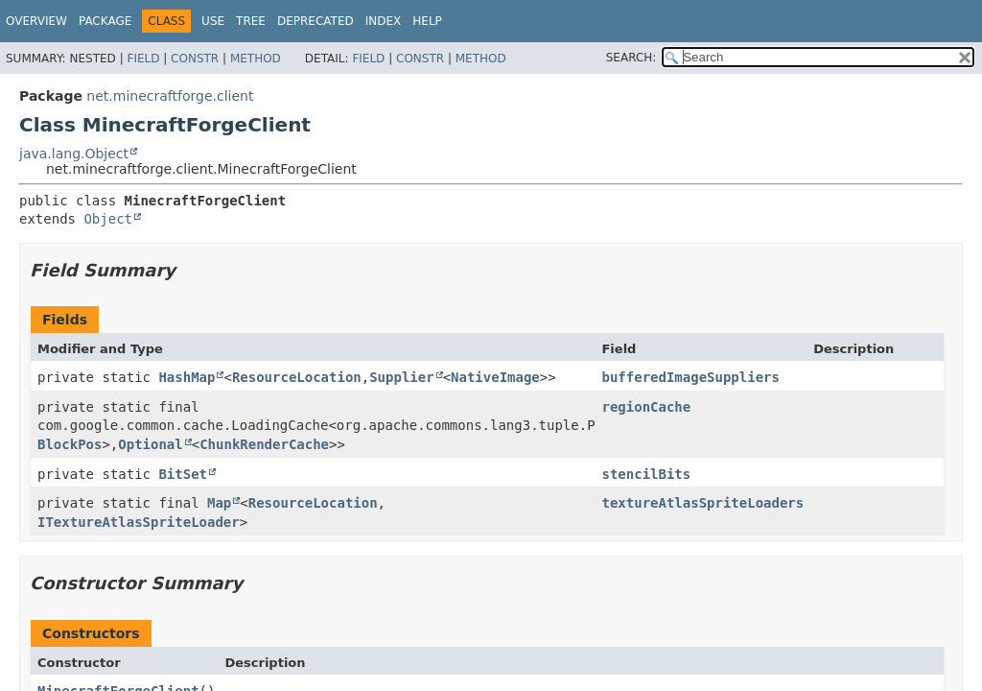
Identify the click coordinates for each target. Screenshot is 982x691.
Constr (195, 58)
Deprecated (315, 21)
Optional (150, 444)
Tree (251, 21)
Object (107, 218)
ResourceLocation (297, 377)
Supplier (401, 377)
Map (219, 503)
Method (255, 58)
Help (427, 21)
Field (143, 58)
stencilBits (645, 474)
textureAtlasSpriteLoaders (702, 503)
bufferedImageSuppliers (690, 377)
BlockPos (69, 444)
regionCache (645, 407)
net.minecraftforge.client (169, 96)
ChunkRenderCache (264, 444)
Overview (36, 21)
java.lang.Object (74, 153)
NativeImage (495, 377)
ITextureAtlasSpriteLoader (138, 522)
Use (212, 21)
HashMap (186, 377)
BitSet (182, 474)
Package (105, 21)
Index (383, 21)
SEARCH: (631, 57)
